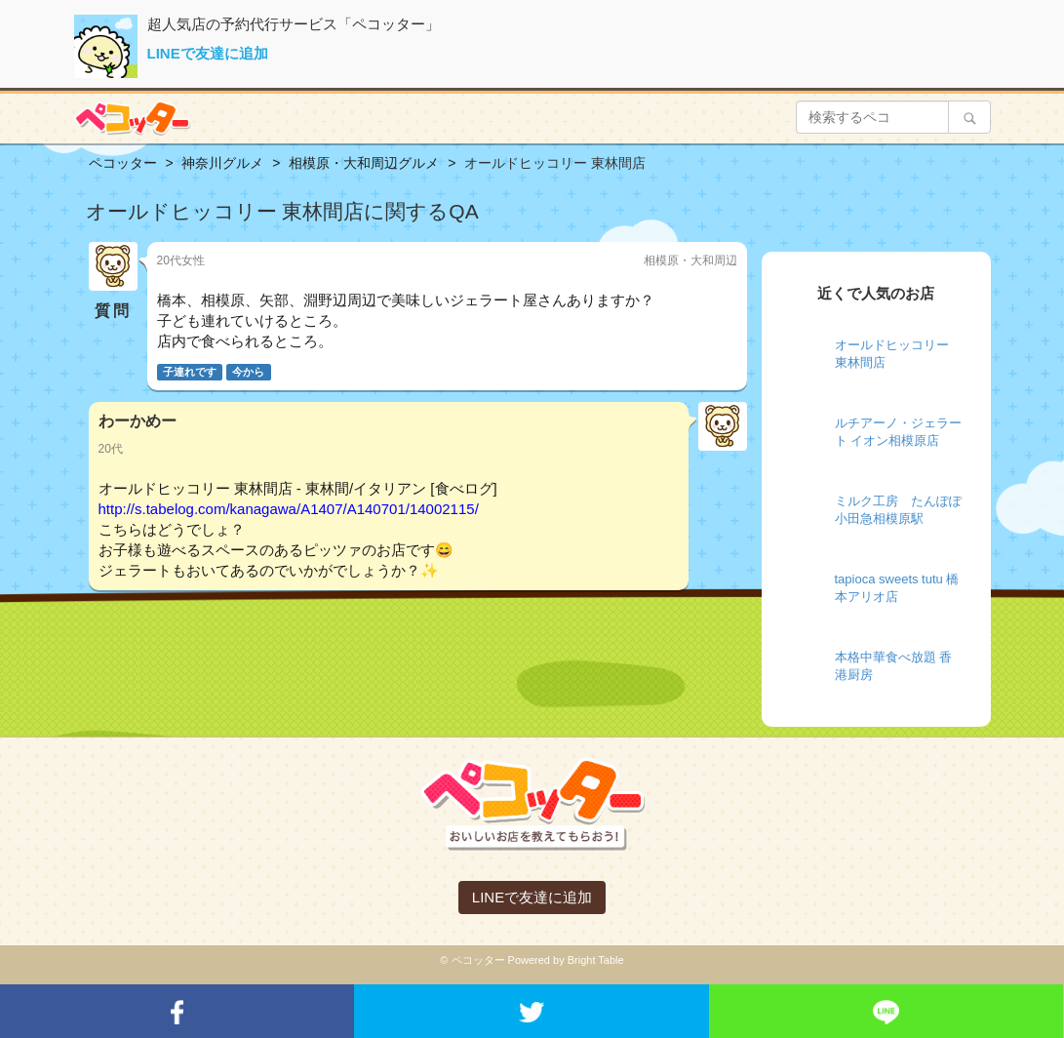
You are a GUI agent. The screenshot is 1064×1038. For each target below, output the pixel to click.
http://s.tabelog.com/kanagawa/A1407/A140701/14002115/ (289, 508)
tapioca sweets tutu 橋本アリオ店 (897, 588)
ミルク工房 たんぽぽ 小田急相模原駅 (898, 510)
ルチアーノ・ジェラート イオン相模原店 (898, 432)
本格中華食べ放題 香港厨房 (894, 666)
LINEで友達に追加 (207, 53)
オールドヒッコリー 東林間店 (892, 354)
